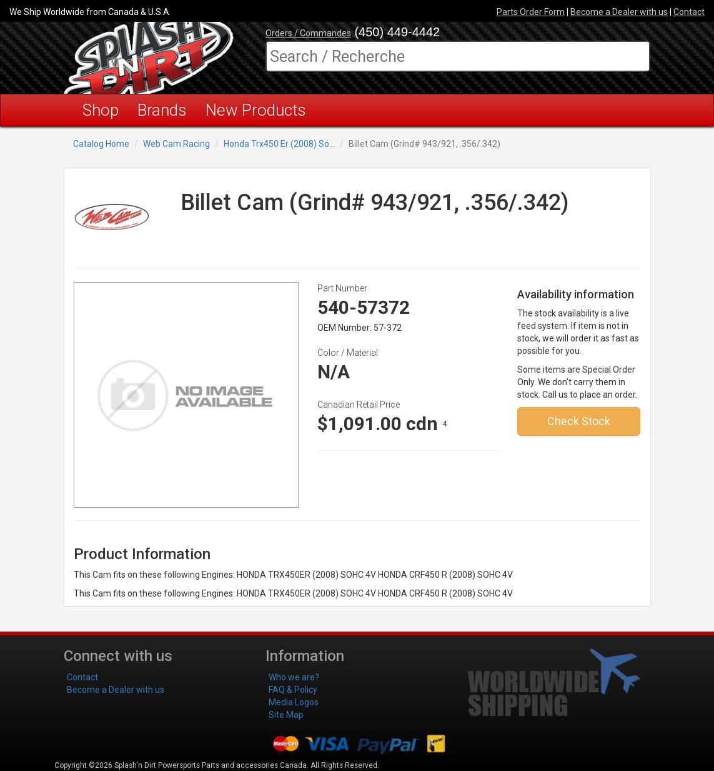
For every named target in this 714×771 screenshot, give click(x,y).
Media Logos (294, 702)
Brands (162, 110)
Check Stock (578, 421)
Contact (689, 12)
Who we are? (294, 677)
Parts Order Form (531, 12)
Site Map (286, 715)
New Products (256, 110)
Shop (100, 110)
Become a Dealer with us (619, 12)
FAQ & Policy (293, 690)
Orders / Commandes (308, 33)
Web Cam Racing (176, 144)
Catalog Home (101, 144)
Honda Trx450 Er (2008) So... (279, 144)
